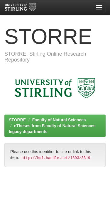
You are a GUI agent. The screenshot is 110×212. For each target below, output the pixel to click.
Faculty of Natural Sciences (59, 119)
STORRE (17, 119)
